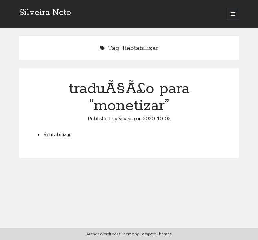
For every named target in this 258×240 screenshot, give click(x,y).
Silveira (126, 118)
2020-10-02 (157, 118)
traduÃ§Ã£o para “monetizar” (129, 97)
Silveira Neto (45, 12)
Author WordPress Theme (110, 233)
